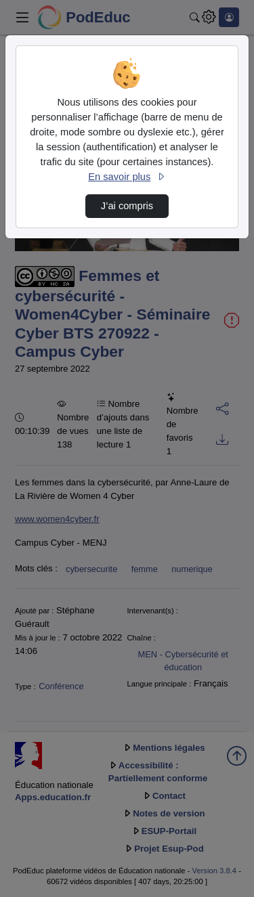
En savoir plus (126, 176)
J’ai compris (127, 205)
